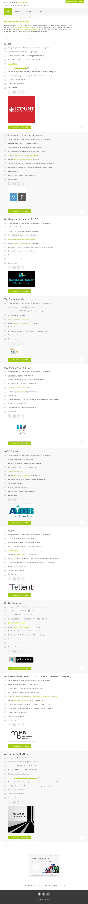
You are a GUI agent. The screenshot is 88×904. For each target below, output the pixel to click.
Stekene (22, 538)
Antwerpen (11, 375)
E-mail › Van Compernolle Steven (18, 319)
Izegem (22, 307)
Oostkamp (23, 684)
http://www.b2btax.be (20, 392)
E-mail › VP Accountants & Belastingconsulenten (23, 155)
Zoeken (28, 11)
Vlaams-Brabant (13, 143)
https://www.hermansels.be (22, 243)
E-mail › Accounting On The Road (18, 774)
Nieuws (17, 11)
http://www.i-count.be (20, 68)
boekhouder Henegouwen (21, 27)
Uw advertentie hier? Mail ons (44, 875)
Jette (21, 459)
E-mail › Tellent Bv (13, 550)
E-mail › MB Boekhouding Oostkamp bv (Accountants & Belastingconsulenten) (32, 696)
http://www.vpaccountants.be (23, 159)
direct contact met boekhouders (29, 29)
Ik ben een (75, 1)
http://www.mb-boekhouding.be (23, 700)
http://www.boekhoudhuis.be (22, 627)
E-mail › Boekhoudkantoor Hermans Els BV (21, 239)
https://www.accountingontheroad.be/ (25, 778)
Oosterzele (23, 762)
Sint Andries (24, 611)
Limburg (10, 227)
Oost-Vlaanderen (13, 538)
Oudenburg (23, 52)
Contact (39, 11)
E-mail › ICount (12, 64)
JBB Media (42, 899)
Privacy (48, 899)
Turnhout (19, 375)
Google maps (34, 52)
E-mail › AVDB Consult (15, 471)
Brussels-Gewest (13, 459)
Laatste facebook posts (16, 84)
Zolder (17, 227)
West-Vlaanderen (13, 52)
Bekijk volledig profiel (19, 127)
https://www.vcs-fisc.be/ (21, 323)
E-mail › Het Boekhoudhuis (16, 623)
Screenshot (32, 68)
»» (30, 38)
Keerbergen (23, 143)
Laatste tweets (13, 175)
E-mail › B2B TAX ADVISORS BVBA (19, 387)
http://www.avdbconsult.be (22, 475)
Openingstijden (13, 171)
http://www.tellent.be (20, 554)
